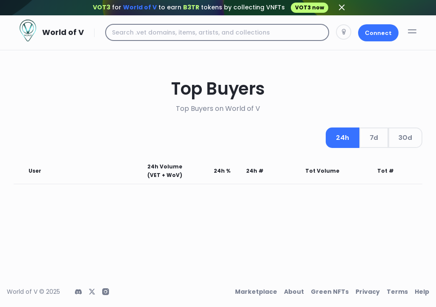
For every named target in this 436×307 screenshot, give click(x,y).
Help (422, 291)
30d (405, 137)
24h (342, 137)
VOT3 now (309, 7)
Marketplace (256, 291)
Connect (378, 33)
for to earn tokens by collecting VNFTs (210, 7)
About (294, 291)
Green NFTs (330, 291)
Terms (397, 291)
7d (374, 137)
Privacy (368, 291)
